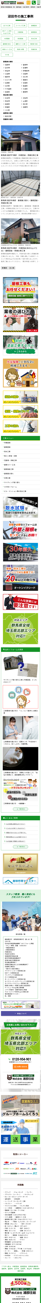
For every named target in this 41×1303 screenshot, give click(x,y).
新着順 (4, 268)
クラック (8, 1192)
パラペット (24, 1253)
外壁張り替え (34, 44)
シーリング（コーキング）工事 (15, 1201)
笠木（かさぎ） (27, 1224)
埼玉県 (5, 95)
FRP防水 (7, 1255)
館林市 (7, 77)
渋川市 (25, 77)
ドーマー (8, 1251)
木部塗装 (7, 38)
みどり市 (8, 80)
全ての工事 (6, 25)
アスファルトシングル (21, 1255)
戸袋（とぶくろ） (11, 1228)
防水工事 (34, 38)
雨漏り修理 (20, 49)
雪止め (7, 1222)
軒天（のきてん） (11, 1237)
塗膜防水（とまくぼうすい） (25, 1208)
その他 (7, 55)
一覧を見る (20, 809)
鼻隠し (16, 1251)
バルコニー (8, 1203)
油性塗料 (8, 1199)
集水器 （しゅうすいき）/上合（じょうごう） (20, 1233)
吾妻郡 (5, 119)
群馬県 (5, 62)
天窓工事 (7, 478)
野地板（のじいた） (11, 1224)
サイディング (28, 1194)
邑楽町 (7, 92)
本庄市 (7, 98)
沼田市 (25, 74)
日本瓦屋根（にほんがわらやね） (16, 1215)
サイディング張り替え (12, 482)
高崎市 (7, 65)
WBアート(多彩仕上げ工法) (7, 32)
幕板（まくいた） (11, 1231)
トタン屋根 (8, 1217)
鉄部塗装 (20, 38)
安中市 (7, 68)
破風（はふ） (24, 1237)
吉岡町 (7, 83)
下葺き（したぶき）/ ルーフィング (24, 1222)
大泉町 (25, 89)
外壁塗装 (20, 32)
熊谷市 (7, 101)
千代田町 (8, 89)
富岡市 (25, 65)
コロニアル (18, 1258)
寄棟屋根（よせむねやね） (14, 1242)
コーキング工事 (20, 25)
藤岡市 (25, 92)
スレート (8, 1258)
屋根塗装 (34, 32)
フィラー (29, 1192)
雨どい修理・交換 (10, 456)
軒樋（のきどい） (28, 1251)
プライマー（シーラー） (13, 1194)
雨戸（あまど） (25, 1228)
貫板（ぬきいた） (11, 1240)
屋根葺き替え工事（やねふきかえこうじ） (19, 1219)
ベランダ (19, 1203)
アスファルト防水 (11, 1206)
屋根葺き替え (7, 44)
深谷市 (25, 98)
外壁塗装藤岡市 (20, 873)
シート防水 (8, 1208)
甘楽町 (25, 83)
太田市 (7, 74)
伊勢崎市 (26, 71)
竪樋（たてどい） (11, 1253)
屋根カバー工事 (20, 44)
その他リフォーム (10, 487)
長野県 (5, 113)
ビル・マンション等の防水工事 (15, 491)
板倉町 (25, 86)
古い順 (11, 268)
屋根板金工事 (9, 469)
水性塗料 (17, 1199)
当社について (22, 1013)
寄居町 (7, 107)
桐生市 (7, 71)
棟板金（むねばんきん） (21, 1235)
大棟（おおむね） (11, 1246)
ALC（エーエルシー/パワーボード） (17, 1197)
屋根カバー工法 (9, 465)
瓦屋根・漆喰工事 (10, 460)
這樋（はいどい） (26, 1231)
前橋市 (25, 68)
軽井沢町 (8, 116)
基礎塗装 (34, 25)
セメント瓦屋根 (10, 1212)
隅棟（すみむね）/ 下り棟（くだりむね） (18, 1249)
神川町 (25, 104)
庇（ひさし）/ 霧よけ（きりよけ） (16, 1226)
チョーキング (18, 1192)
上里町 (25, 101)
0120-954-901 (21, 1059)
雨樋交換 (34, 49)
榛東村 (25, 80)
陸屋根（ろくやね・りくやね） (15, 1210)
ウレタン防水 (24, 1206)
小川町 (7, 110)
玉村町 (7, 86)
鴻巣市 (25, 107)
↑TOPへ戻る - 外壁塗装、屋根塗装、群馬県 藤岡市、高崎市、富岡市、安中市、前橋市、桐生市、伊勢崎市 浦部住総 (20, 1268)
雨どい (7, 1235)
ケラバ (22, 1240)
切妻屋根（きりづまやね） (14, 1244)
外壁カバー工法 (7, 49)
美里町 (7, 104)
